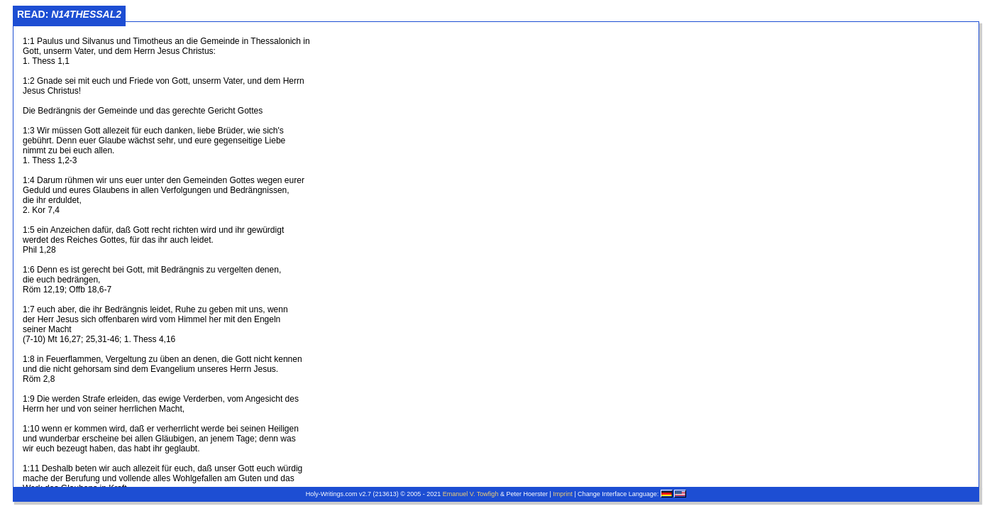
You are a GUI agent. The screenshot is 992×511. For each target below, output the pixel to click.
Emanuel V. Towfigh (471, 494)
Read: (69, 14)
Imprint (563, 494)
